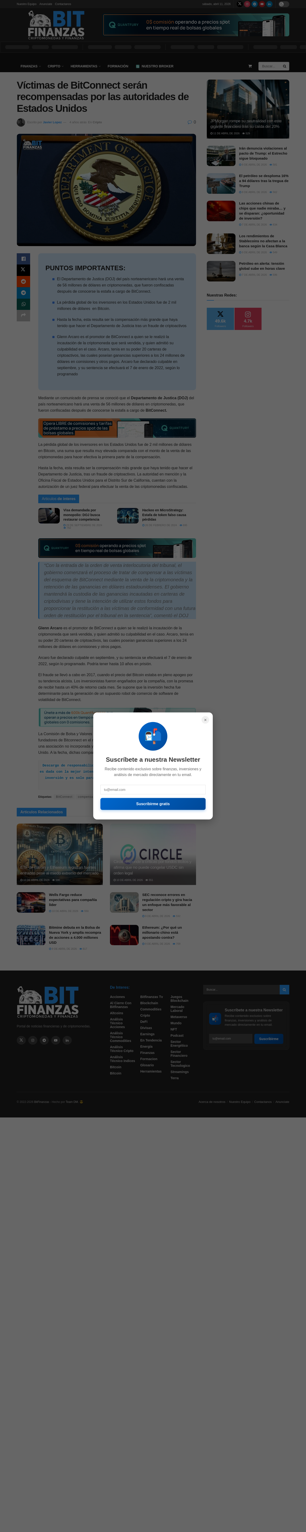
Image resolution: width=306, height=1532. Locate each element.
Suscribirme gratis (153, 804)
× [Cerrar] (205, 720)
